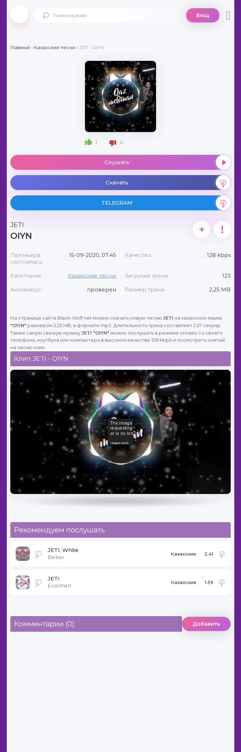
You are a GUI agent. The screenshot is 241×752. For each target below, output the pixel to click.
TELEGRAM (166, 202)
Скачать (168, 182)
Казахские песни (92, 275)
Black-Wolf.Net (19, 14)
